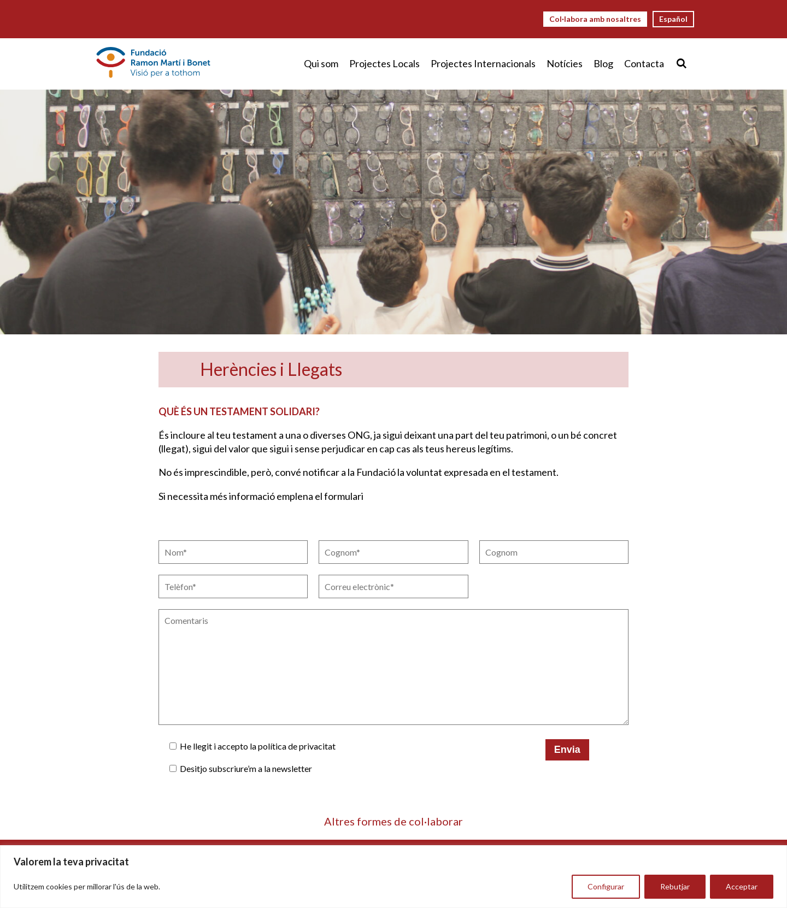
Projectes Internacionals (483, 63)
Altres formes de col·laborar (393, 821)
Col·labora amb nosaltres (595, 18)
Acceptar (741, 886)
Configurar (606, 886)
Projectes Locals (384, 63)
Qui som (321, 63)
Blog (603, 63)
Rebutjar (675, 886)
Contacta (644, 63)
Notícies (565, 63)
